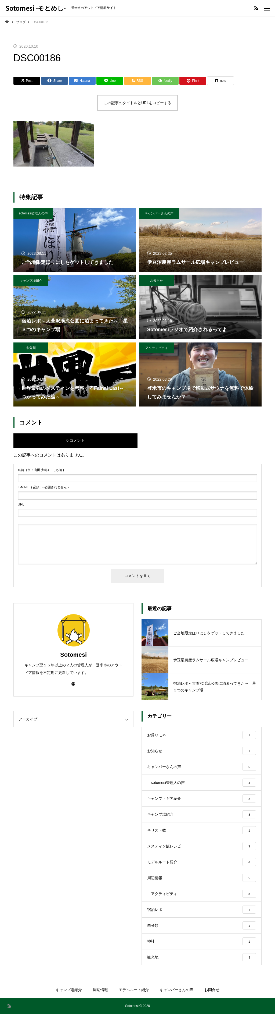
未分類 (31, 348)
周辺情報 (100, 994)
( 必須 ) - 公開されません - (43, 487)
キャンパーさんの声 (158, 213)
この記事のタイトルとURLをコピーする (137, 103)
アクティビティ (156, 348)
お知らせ (156, 280)
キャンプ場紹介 (31, 280)
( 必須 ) (41, 470)
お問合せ (211, 994)
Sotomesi (73, 654)
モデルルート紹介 (134, 994)
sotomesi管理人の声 (33, 213)
